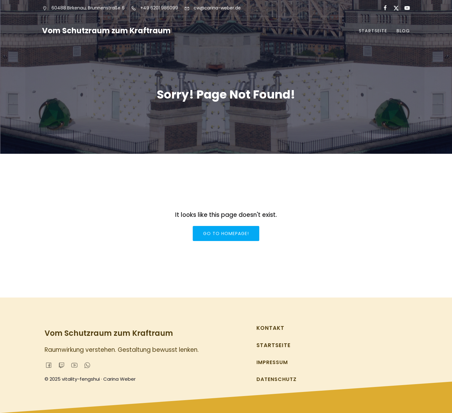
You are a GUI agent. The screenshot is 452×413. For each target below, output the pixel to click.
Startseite (373, 31)
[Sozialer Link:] (382, 8)
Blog (403, 31)
